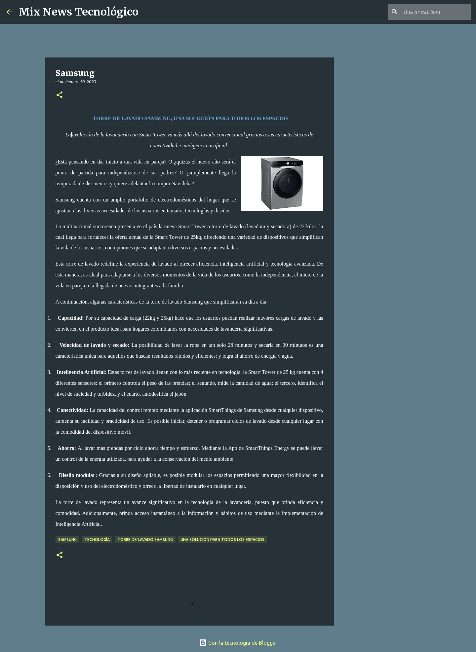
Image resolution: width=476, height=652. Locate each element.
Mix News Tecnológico (79, 11)
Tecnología (97, 539)
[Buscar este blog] (436, 12)
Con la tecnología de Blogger (238, 643)
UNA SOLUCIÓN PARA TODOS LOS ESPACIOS (222, 539)
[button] (59, 95)
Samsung (67, 539)
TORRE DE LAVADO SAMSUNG (145, 539)
